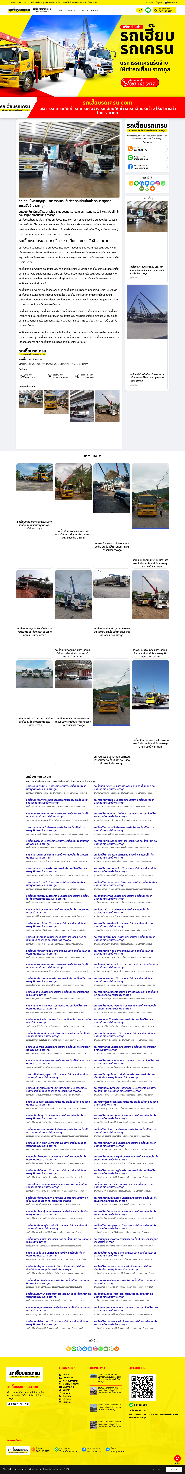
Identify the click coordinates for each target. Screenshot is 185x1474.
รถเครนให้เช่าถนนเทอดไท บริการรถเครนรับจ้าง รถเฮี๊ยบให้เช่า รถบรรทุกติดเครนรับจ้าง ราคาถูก (110, 1378)
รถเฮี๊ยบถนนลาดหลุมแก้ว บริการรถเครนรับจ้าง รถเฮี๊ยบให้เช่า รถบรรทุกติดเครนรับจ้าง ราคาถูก (126, 966)
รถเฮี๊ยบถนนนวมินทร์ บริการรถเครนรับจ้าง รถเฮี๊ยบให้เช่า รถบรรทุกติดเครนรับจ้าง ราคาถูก (56, 925)
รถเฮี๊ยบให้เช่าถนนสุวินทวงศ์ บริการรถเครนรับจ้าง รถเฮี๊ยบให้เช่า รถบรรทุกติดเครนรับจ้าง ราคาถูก (58, 1226)
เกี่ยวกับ (94, 10)
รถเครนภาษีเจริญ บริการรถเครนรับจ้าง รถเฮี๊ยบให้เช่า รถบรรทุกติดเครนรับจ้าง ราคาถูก (126, 1103)
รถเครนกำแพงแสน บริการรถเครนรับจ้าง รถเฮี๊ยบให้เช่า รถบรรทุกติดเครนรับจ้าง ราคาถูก (112, 547)
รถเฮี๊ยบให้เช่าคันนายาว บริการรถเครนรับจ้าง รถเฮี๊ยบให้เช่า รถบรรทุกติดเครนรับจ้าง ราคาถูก (57, 1323)
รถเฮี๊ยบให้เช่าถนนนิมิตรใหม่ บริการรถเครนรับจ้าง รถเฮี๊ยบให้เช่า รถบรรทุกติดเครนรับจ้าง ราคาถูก (146, 270)
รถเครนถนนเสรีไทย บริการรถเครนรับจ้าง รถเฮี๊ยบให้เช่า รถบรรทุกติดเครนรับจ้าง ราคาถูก (123, 1021)
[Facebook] (141, 183)
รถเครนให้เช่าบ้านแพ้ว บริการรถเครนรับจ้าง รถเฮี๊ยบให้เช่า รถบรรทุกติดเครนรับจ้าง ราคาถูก (124, 938)
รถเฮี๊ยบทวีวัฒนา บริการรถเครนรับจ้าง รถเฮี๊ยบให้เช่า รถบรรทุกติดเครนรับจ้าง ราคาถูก (57, 842)
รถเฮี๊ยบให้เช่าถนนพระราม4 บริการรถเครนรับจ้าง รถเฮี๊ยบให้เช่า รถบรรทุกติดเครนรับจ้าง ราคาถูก (150, 743)
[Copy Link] (131, 183)
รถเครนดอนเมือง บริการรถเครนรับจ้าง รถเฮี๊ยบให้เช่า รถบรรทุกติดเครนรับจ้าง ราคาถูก (58, 1062)
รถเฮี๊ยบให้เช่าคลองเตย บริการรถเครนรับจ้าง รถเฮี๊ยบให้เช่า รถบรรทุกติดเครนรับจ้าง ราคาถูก (125, 1254)
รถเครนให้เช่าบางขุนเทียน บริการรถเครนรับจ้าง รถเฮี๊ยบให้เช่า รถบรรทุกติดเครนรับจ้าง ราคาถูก (126, 1062)
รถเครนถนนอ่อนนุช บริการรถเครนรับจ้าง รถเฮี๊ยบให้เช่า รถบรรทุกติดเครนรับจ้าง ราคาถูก (55, 1254)
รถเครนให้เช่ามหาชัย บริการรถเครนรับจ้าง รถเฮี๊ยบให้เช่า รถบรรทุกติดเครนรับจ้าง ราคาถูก (124, 952)
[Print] (152, 188)
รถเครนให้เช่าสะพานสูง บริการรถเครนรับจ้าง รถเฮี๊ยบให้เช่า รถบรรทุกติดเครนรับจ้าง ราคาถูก (125, 1144)
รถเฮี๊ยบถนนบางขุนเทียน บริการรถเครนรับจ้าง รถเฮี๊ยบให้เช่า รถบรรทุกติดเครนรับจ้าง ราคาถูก (126, 1309)
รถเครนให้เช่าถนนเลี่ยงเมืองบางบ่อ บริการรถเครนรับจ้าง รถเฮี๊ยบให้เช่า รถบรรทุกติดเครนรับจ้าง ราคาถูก (56, 938)
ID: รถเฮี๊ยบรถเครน (61, 377)
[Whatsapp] (163, 183)
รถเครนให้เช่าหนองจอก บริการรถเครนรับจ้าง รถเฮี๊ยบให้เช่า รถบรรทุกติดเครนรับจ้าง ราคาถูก (125, 842)
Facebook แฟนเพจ (141, 165)
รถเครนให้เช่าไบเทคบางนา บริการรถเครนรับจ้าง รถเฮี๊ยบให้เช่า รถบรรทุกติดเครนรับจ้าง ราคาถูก (125, 1213)
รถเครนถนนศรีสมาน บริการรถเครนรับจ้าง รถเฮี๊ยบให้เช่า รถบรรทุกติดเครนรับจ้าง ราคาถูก (56, 787)
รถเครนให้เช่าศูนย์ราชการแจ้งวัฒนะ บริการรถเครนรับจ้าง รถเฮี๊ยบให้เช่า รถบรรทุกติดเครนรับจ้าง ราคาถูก (124, 1075)
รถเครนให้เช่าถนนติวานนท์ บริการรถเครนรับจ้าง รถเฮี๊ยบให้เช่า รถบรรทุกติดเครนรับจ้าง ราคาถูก (112, 760)
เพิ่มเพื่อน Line (139, 156)
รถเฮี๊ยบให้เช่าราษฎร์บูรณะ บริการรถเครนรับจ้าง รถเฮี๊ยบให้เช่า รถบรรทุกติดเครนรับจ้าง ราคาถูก (125, 1226)
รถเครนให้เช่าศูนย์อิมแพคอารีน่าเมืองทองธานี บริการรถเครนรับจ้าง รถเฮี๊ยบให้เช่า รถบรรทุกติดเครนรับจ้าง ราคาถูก (56, 1089)
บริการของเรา (72, 10)
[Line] (136, 183)
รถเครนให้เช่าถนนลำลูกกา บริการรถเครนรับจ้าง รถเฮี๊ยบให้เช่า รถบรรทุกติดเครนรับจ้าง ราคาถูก (125, 1117)
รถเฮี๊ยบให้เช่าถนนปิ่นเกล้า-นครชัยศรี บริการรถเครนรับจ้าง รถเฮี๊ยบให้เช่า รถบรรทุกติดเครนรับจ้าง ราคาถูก (57, 1199)
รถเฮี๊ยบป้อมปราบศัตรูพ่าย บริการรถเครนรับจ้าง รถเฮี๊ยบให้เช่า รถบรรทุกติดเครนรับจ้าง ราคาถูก (112, 632)
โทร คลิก (28, 374)
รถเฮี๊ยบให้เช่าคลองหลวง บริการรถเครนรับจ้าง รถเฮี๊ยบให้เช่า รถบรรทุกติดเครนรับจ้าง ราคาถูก (58, 952)
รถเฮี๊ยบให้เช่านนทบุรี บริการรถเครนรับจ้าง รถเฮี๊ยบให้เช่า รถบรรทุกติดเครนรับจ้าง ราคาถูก (124, 828)
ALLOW (174, 1469)
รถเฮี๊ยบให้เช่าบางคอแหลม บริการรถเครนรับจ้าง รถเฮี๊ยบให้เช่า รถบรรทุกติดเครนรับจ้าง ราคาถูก (57, 801)
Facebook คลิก (86, 374)
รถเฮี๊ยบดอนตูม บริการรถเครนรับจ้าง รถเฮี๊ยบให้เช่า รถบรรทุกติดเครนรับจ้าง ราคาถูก (58, 1309)
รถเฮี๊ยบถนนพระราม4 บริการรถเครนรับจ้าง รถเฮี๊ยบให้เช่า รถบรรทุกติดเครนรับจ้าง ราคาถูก (124, 787)
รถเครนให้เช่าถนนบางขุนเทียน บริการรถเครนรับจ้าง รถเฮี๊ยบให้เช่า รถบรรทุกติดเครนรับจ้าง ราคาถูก (125, 1007)
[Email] (141, 188)
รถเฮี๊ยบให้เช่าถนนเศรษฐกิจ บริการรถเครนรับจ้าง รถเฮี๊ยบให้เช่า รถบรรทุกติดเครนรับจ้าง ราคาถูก (125, 1172)
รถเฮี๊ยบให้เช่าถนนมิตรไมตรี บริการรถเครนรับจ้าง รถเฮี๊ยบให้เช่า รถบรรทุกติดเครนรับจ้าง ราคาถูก (58, 1034)
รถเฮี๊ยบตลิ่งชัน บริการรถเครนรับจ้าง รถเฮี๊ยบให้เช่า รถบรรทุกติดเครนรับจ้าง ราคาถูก (58, 1240)
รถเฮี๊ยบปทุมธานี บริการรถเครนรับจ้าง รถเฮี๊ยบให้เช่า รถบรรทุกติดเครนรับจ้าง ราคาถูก (57, 1281)
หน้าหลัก (59, 10)
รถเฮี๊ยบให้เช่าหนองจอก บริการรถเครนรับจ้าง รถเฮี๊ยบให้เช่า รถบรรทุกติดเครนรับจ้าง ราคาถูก (57, 1158)
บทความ (84, 10)
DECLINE (157, 1469)
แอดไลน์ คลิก (58, 374)
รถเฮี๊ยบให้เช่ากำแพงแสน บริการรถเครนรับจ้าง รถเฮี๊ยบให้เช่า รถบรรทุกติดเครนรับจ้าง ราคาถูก (58, 979)
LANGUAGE (172, 2)
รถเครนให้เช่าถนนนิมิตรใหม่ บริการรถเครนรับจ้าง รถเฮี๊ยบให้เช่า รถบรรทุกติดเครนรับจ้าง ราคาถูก (125, 815)
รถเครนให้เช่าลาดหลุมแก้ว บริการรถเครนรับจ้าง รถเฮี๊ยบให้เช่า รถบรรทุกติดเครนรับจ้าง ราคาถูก (125, 870)
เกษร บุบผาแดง (87, 377)
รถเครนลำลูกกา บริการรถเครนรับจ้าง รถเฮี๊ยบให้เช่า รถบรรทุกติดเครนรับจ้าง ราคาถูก (125, 1048)
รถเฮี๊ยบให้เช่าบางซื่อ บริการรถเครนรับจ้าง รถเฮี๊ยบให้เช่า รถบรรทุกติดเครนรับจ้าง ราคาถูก (109, 1424)
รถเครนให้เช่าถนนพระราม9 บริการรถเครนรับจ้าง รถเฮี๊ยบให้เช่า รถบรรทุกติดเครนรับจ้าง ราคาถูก (125, 1199)
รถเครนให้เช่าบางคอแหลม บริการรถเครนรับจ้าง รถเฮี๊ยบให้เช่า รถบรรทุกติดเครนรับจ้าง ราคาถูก (57, 1185)
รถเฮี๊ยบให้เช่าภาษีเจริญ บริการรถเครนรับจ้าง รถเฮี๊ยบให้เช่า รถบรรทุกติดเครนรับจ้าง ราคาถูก (146, 377)
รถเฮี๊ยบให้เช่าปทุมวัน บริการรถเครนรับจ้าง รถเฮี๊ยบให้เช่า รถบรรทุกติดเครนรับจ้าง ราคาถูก (56, 1117)
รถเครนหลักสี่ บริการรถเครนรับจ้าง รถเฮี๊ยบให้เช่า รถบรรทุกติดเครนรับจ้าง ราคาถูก (57, 911)
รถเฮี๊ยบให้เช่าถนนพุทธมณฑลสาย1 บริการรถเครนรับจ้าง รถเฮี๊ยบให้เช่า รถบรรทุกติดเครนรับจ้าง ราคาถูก (124, 1268)
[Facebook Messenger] (147, 183)
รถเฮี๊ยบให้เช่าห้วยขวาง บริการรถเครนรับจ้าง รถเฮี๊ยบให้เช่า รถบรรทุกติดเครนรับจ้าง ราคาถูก (125, 1130)
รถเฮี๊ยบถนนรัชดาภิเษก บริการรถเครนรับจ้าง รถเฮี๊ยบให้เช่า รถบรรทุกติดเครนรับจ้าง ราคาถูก (73, 722)
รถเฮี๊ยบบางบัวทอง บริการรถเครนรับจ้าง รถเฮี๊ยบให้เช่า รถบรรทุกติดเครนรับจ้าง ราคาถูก (123, 911)
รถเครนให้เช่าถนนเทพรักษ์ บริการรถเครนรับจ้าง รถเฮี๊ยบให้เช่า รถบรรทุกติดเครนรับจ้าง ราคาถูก (150, 563)
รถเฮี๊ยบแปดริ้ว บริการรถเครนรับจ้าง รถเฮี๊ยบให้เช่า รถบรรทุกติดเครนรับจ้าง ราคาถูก (34, 722)
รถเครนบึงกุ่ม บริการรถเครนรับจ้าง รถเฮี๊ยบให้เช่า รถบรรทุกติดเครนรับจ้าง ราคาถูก (57, 993)
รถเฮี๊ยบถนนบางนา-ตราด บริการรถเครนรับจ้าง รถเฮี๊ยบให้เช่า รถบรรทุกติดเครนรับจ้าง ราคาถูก (58, 1295)
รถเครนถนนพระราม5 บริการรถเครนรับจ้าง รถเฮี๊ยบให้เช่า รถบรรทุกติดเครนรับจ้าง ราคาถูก (56, 1007)
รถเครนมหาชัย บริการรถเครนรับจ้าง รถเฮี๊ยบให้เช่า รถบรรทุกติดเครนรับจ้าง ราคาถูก (126, 1281)
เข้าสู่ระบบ (159, 2)
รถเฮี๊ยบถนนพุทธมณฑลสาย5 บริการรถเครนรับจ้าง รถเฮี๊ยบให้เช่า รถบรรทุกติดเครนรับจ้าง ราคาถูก (57, 1130)
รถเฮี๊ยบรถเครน (141, 159)
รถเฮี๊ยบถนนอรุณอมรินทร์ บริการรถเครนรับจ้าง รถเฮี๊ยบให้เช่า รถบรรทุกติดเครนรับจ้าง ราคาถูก (35, 632)
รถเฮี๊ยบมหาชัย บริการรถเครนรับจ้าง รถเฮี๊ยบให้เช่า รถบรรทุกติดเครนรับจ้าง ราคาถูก (109, 1407)
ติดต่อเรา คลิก (164, 8)
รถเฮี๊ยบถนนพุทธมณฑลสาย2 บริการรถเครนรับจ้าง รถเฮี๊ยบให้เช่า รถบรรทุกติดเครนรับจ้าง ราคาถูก (57, 815)
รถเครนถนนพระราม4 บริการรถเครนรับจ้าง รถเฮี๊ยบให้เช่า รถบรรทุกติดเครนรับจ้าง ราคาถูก (56, 870)
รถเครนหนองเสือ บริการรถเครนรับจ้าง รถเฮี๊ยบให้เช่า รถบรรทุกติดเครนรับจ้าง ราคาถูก (58, 1103)
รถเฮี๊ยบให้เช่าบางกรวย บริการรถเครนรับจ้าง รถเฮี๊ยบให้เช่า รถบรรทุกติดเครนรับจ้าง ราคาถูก (73, 534)
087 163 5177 (165, 11)
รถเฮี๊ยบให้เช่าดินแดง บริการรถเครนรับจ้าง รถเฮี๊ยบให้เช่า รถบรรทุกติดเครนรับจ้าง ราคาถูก (56, 1172)
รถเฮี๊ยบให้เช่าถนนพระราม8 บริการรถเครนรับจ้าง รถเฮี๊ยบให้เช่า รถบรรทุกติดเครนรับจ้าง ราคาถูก (125, 1323)
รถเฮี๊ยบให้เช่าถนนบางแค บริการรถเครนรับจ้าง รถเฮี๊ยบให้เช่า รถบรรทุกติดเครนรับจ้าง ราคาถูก (126, 883)
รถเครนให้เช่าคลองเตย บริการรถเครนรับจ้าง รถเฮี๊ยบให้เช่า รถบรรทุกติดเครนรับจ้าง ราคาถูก (125, 1034)
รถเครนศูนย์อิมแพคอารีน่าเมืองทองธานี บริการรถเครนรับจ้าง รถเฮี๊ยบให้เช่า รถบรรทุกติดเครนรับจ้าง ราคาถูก (125, 1089)
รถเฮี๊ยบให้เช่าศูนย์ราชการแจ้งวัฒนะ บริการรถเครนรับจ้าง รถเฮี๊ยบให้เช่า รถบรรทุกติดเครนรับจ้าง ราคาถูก (56, 1268)
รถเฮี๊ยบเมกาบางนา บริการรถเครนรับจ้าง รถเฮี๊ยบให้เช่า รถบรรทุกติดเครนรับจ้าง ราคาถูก (123, 1185)
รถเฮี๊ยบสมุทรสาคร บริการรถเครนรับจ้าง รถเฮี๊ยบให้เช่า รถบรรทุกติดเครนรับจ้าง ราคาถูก (123, 897)
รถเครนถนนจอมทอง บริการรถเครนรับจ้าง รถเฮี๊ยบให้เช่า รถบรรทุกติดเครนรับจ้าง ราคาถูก (150, 653)
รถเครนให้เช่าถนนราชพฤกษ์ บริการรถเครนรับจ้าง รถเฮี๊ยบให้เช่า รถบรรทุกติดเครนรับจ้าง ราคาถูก (126, 1158)
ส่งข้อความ (114, 1448)
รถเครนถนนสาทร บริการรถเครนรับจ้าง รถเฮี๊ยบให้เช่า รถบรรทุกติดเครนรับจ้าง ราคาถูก (58, 1048)
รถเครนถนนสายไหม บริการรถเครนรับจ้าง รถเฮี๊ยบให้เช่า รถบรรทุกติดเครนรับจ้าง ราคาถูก (123, 979)
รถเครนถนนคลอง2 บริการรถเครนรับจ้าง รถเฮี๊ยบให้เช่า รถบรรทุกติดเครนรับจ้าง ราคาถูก (55, 828)
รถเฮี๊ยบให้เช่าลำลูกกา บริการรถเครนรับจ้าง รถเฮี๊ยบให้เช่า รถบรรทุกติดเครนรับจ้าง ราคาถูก (110, 1390)
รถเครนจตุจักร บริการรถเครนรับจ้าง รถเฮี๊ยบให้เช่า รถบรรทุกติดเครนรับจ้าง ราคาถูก (126, 1240)
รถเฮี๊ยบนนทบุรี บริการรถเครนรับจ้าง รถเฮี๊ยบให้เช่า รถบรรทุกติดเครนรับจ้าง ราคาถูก (58, 1021)
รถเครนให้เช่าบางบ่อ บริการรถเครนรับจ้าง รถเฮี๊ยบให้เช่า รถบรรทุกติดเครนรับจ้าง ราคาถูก (124, 925)
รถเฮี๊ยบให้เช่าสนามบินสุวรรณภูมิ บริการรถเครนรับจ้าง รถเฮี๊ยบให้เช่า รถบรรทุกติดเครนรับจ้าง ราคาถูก (57, 897)
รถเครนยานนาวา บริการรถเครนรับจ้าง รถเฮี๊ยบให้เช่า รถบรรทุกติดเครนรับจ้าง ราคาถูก (57, 856)
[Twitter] (152, 183)
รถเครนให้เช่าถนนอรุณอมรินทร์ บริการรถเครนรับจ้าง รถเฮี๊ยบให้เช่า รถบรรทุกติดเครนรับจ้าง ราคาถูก (126, 993)
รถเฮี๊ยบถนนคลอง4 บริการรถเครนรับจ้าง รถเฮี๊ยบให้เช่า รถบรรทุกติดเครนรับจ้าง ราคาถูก (123, 1295)
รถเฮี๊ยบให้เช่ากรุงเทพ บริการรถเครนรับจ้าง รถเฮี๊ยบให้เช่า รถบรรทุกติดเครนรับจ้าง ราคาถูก (73, 653)
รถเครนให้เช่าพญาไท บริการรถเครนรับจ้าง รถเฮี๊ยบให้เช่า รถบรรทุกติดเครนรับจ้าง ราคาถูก (56, 1144)
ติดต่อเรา (149, 2)
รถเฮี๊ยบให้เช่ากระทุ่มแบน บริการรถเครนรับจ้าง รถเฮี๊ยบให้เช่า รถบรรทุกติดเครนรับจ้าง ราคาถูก (58, 1213)
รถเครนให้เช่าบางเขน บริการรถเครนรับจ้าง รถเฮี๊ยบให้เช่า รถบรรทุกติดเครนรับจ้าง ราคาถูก (124, 801)
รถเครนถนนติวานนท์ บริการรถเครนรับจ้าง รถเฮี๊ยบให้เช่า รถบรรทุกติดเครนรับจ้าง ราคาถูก (56, 883)
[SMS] (147, 188)
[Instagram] (157, 183)
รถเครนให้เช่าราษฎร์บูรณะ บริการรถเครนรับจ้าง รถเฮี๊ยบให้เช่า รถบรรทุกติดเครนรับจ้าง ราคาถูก (57, 1075)
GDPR (66, 1469)
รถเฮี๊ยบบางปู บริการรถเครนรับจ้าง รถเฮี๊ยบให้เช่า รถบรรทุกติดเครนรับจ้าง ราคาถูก (34, 525)
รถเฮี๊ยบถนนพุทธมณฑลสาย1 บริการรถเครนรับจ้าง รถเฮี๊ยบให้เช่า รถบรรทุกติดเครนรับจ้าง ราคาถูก (57, 966)
